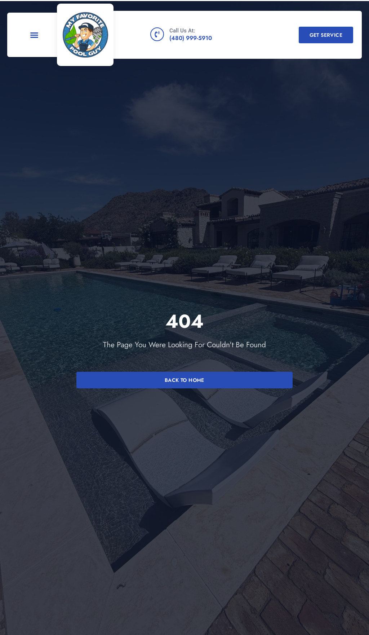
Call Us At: (182, 30)
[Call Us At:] (157, 34)
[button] (34, 34)
